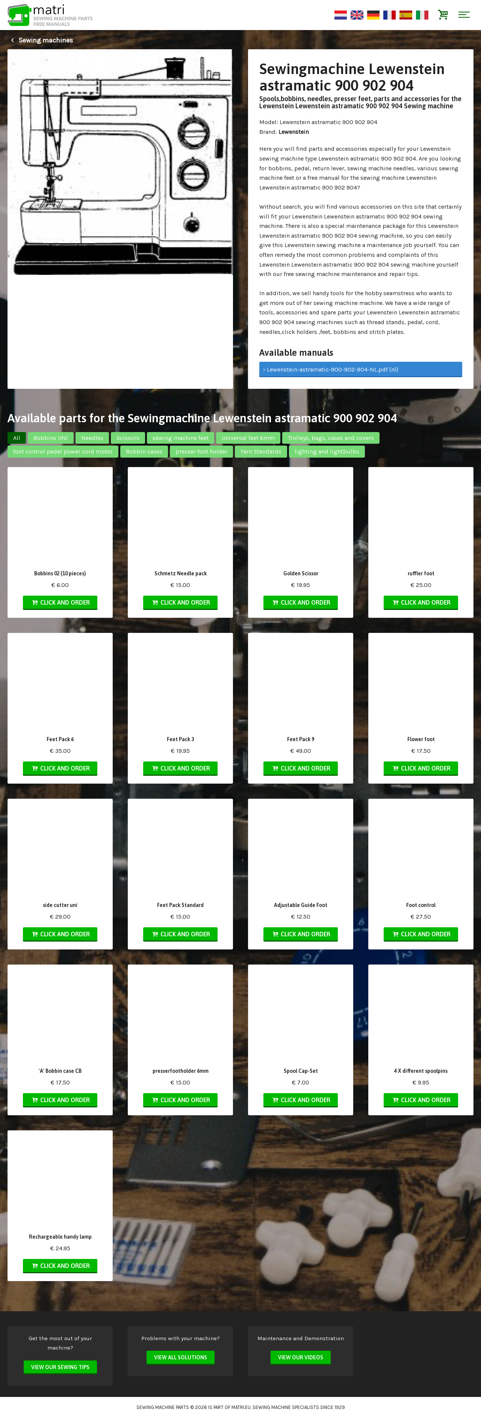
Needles (92, 437)
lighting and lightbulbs (327, 451)
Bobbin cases (144, 451)
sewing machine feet (181, 437)
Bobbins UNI (50, 437)
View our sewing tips (60, 1367)
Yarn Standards (260, 451)
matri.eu (241, 1407)
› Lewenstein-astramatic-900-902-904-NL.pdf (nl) (330, 369)
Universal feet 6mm (248, 437)
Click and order (60, 602)
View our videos (300, 1357)
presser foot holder (201, 451)
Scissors (127, 437)
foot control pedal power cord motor (63, 451)
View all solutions (180, 1357)
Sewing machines (40, 40)
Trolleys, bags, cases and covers (331, 437)
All (16, 437)
